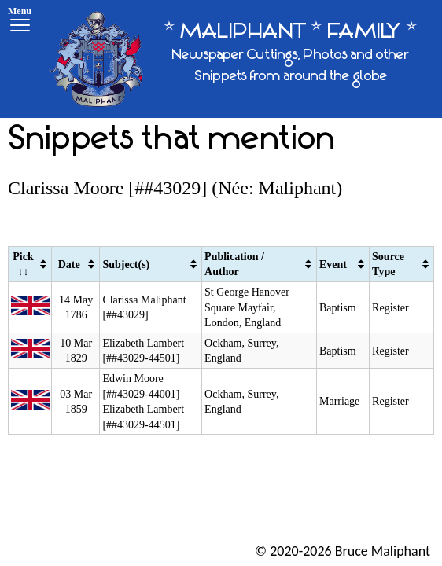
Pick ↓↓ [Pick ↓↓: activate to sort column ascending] (23, 264)
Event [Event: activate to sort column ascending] (333, 264)
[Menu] (19, 21)
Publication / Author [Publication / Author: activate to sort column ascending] (234, 264)
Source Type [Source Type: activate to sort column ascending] (388, 264)
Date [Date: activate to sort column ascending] (69, 264)
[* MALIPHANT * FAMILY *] (239, 59)
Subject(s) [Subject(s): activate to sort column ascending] (125, 264)
